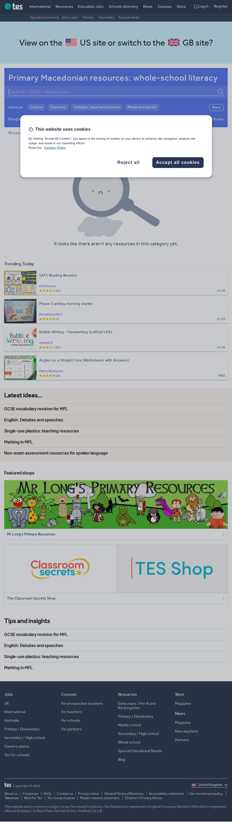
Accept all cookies (178, 162)
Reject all (128, 162)
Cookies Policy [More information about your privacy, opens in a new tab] (55, 148)
